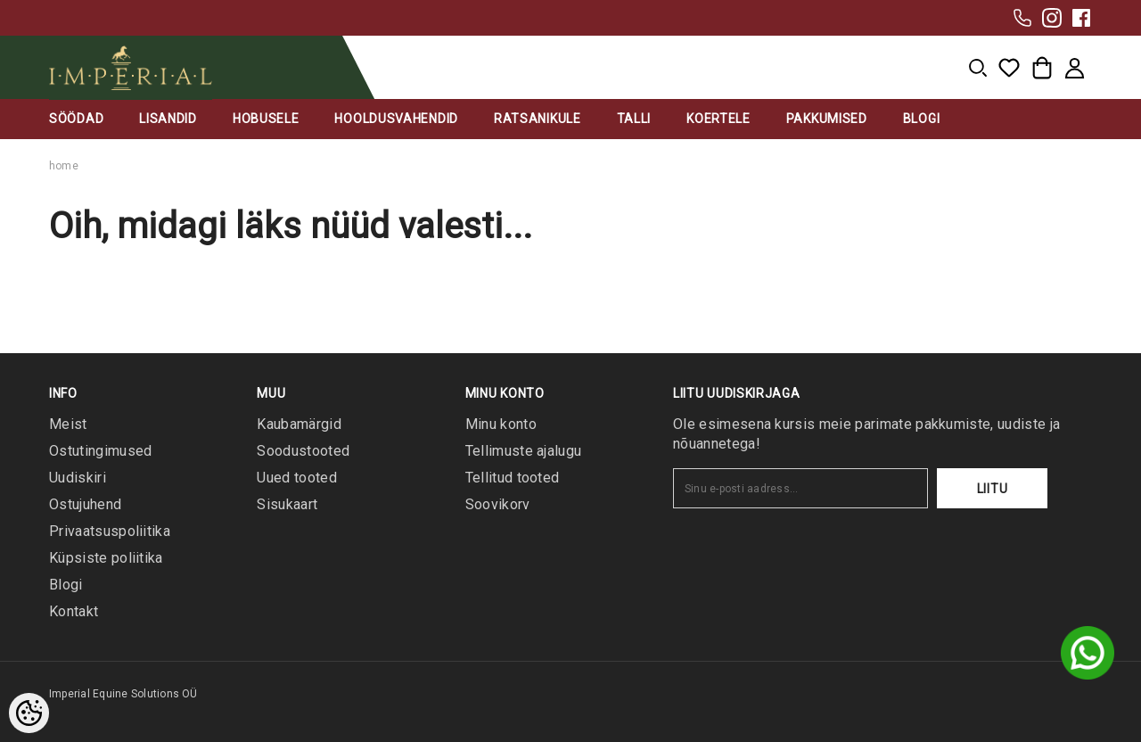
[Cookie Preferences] (29, 713)
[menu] (978, 68)
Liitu (992, 489)
